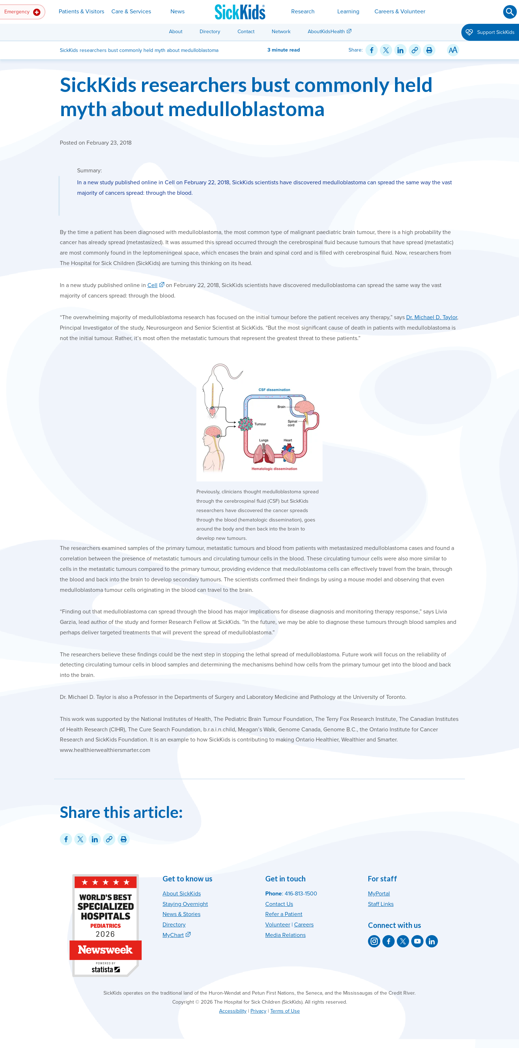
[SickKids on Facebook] (388, 941)
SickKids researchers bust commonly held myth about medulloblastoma (246, 96)
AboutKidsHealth (326, 31)
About (175, 31)
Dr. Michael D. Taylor (431, 317)
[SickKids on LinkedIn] (432, 941)
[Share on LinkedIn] (400, 50)
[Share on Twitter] (386, 50)
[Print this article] (429, 50)
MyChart (173, 935)
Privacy (258, 1011)
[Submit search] (510, 12)
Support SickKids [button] (490, 32)
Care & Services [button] (131, 11)
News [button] (177, 11)
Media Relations (285, 935)
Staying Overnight (185, 904)
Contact (246, 31)
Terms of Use (285, 1011)
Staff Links (381, 904)
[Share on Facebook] (371, 50)
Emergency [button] (22, 12)
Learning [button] (348, 11)
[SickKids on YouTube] (417, 941)
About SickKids (182, 893)
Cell (152, 285)
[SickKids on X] (403, 941)
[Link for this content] (415, 50)
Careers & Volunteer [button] (399, 11)
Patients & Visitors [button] (81, 11)
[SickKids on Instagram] (374, 941)
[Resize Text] (453, 50)
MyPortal (379, 893)
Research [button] (303, 11)
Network (281, 31)
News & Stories (181, 914)
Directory (210, 31)
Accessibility (233, 1011)
